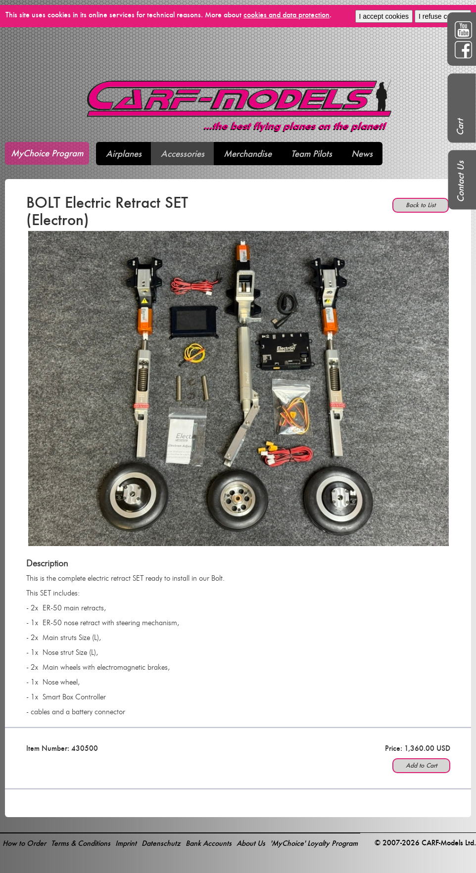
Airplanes (124, 153)
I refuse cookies (443, 16)
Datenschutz (161, 843)
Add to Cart (421, 765)
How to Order (24, 843)
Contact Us (460, 181)
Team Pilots (311, 153)
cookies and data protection (286, 14)
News (362, 153)
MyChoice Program (47, 153)
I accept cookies (384, 16)
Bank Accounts (209, 843)
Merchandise (248, 153)
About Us (251, 843)
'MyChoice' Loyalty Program (314, 843)
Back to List (420, 205)
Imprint (126, 843)
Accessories (182, 153)
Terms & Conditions (80, 843)
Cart (460, 127)
